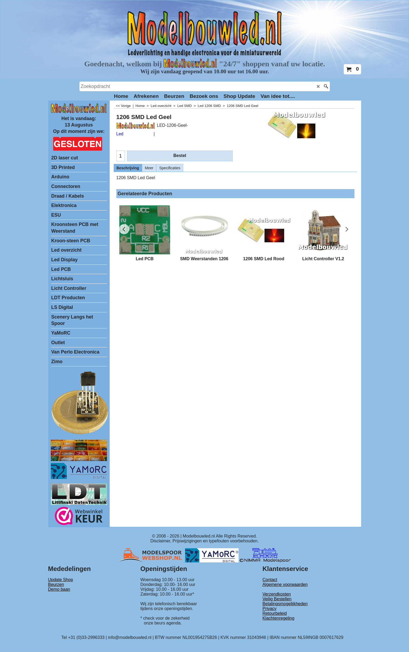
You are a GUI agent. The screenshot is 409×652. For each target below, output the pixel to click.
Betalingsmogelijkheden (285, 603)
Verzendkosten (276, 594)
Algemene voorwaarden (285, 584)
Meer (149, 168)
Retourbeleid (274, 613)
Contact (269, 579)
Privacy (269, 608)
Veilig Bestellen (277, 599)
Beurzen (56, 584)
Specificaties (169, 168)
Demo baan (59, 589)
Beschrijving (128, 168)
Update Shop (60, 579)
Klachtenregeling (278, 618)
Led (120, 134)
